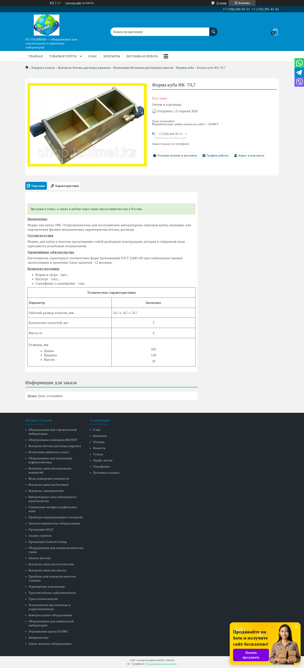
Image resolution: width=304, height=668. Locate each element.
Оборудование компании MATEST (52, 440)
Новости (99, 448)
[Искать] (213, 29)
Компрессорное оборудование (50, 615)
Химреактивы (38, 637)
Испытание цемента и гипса (48, 452)
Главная (35, 56)
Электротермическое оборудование (54, 523)
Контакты (111, 56)
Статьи (98, 454)
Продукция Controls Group (47, 542)
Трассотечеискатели (43, 599)
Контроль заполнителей (46, 491)
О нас (92, 56)
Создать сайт (73, 2)
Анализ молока (39, 558)
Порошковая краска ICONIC (48, 631)
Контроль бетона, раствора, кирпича (84, 68)
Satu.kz (170, 660)
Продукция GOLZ (40, 529)
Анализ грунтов (40, 536)
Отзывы (98, 442)
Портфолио (101, 466)
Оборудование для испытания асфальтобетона (50, 460)
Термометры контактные (46, 586)
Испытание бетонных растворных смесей (143, 68)
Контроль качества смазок (47, 570)
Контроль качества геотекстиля (51, 564)
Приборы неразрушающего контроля (55, 517)
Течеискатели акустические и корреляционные (49, 607)
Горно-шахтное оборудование (50, 644)
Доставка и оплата (142, 56)
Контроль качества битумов (48, 485)
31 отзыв (221, 2)
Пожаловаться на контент (162, 663)
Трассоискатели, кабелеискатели (52, 593)
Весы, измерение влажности (48, 478)
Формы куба (185, 68)
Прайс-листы (103, 460)
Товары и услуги (63, 56)
